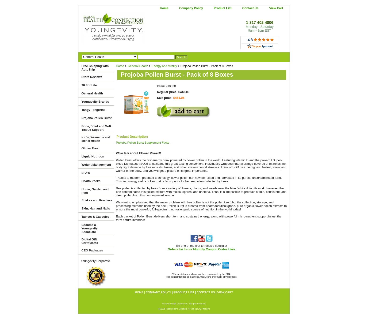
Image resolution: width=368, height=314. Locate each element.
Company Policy (191, 8)
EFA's (85, 173)
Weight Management (96, 164)
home (164, 8)
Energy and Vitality (164, 66)
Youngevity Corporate (95, 261)
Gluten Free (89, 148)
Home (120, 66)
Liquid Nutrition (92, 156)
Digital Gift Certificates (89, 241)
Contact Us (250, 8)
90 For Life (89, 85)
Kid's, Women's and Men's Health (95, 138)
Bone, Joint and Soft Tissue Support (96, 127)
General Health (138, 66)
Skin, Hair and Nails (95, 208)
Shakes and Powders (96, 200)
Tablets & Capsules (95, 216)
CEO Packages (92, 250)
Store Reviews (91, 77)
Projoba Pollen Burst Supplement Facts (142, 142)
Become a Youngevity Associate (89, 228)
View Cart (276, 8)
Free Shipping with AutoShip (95, 67)
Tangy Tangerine (93, 110)
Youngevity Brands (95, 101)
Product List (223, 8)
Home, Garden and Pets (95, 190)
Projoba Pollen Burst (96, 118)
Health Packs (90, 181)
